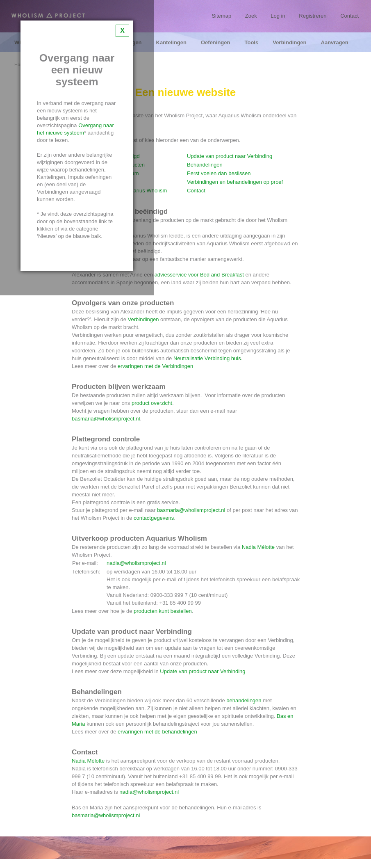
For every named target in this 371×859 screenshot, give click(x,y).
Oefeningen (215, 43)
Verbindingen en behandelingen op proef (235, 182)
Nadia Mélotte (258, 547)
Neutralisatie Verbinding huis (207, 358)
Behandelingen (205, 165)
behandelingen (243, 700)
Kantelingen (171, 43)
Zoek (251, 16)
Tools (251, 43)
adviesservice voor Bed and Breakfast (199, 275)
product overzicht (152, 403)
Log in (278, 16)
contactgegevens (154, 518)
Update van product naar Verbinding (229, 156)
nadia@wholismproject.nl (136, 563)
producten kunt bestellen (163, 611)
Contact (349, 16)
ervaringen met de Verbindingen (155, 366)
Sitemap (221, 16)
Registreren (312, 16)
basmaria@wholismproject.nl (106, 419)
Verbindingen (289, 43)
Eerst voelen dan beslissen (218, 173)
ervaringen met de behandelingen (157, 732)
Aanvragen (334, 43)
